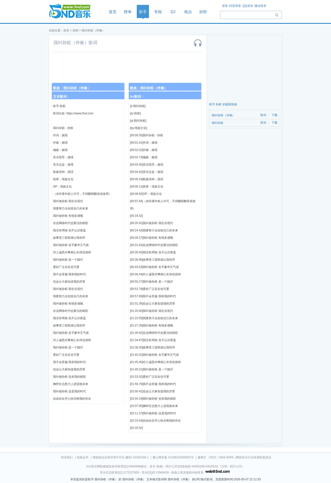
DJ (173, 12)
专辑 (158, 12)
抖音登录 (235, 6)
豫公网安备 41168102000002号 (173, 457)
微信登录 (260, 6)
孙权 (75, 30)
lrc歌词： (137, 97)
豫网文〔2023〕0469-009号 (216, 457)
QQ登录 (248, 6)
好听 (203, 12)
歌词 (262, 115)
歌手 (143, 12)
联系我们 (67, 457)
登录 (225, 6)
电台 (188, 12)
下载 (274, 115)
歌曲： (72, 88)
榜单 (128, 12)
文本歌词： (61, 97)
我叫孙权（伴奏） (93, 30)
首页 (73, 11)
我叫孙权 (217, 123)
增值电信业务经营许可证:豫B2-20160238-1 (120, 457)
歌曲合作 (83, 457)
